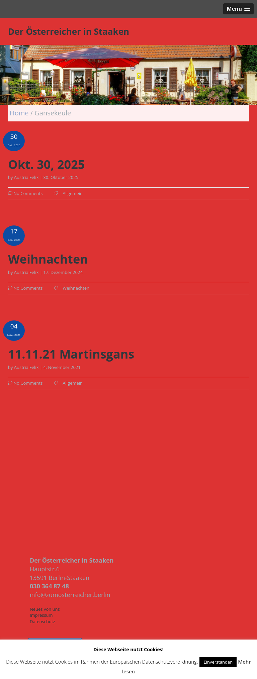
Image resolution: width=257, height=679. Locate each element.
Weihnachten (48, 259)
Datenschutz (42, 621)
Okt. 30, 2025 (46, 164)
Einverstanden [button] (218, 662)
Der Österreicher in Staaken (68, 31)
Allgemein (73, 193)
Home (20, 112)
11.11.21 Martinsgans (71, 354)
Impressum (41, 615)
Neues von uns (45, 609)
